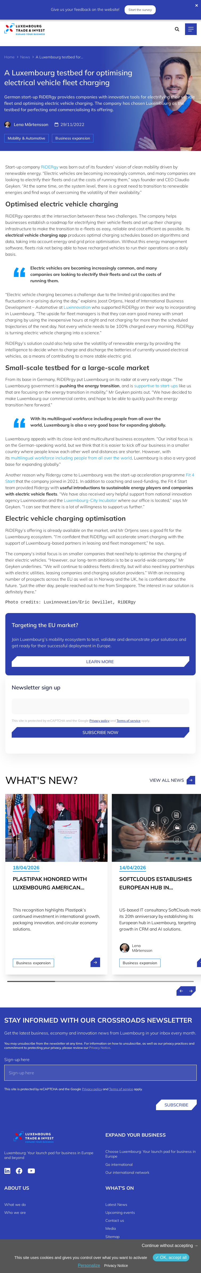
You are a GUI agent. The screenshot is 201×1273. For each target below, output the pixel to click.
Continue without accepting (170, 1245)
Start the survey (140, 10)
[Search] (177, 29)
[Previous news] (181, 991)
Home (9, 57)
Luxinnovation (77, 307)
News (25, 57)
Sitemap (112, 1236)
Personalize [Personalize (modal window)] (89, 1265)
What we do (15, 1204)
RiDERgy (49, 167)
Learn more (100, 661)
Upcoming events (120, 1212)
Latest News (116, 1204)
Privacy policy (99, 721)
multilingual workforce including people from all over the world (71, 457)
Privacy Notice (99, 1048)
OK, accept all (171, 1257)
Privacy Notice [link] (116, 1265)
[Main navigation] (191, 29)
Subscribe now (100, 732)
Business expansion (72, 138)
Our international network (127, 1172)
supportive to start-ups (156, 385)
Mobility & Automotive (26, 138)
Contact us (114, 1220)
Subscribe (176, 1104)
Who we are (15, 1212)
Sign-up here (17, 1059)
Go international (119, 1164)
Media (110, 1228)
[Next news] (191, 991)
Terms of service (129, 721)
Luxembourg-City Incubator (90, 500)
